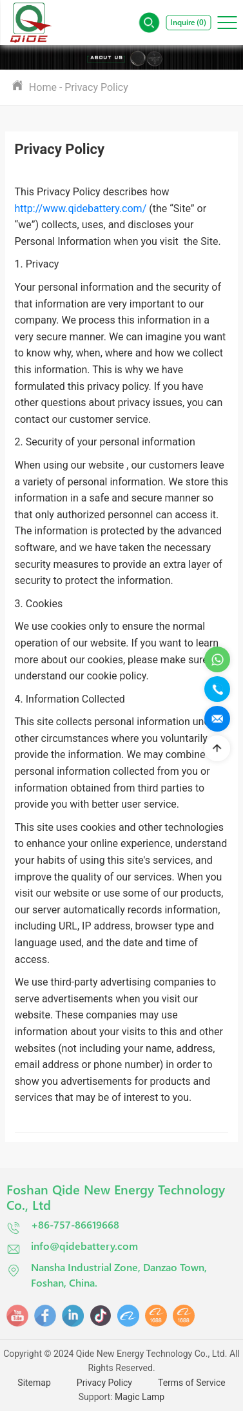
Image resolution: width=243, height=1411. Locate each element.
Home (43, 86)
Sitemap (33, 1382)
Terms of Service (192, 1382)
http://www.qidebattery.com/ (81, 208)
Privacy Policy (96, 87)
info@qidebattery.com (72, 1247)
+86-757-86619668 (62, 1226)
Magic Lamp (139, 1397)
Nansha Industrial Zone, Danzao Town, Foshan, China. (106, 1274)
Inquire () (188, 22)
